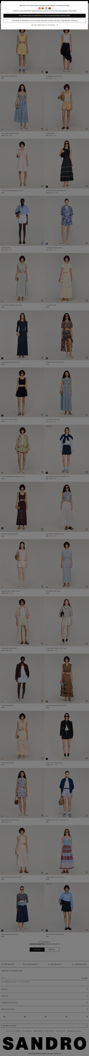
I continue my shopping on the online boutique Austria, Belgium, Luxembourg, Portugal (44, 20)
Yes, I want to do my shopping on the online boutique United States (44, 15)
